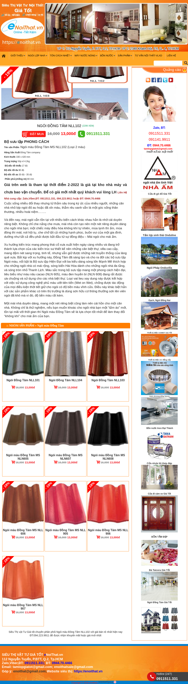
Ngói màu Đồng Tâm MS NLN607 (65, 457)
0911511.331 (94, 133)
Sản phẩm (125, 56)
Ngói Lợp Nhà (38, 56)
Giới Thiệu (18, 56)
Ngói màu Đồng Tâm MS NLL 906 (108, 532)
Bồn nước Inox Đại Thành (160, 428)
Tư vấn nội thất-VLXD (148, 55)
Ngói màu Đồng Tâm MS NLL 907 (23, 607)
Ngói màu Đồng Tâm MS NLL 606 (23, 532)
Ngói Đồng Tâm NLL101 (23, 380)
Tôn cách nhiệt (61, 56)
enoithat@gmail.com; (30, 671)
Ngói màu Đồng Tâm (50, 325)
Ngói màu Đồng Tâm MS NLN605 (23, 457)
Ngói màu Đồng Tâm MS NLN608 (108, 457)
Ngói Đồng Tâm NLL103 (108, 380)
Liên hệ (171, 55)
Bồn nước (108, 56)
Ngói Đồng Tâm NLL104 (65, 380)
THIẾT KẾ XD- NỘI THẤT (159, 151)
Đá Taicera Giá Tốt (159, 570)
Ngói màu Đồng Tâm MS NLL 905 (65, 532)
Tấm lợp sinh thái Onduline (159, 235)
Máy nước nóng (86, 56)
